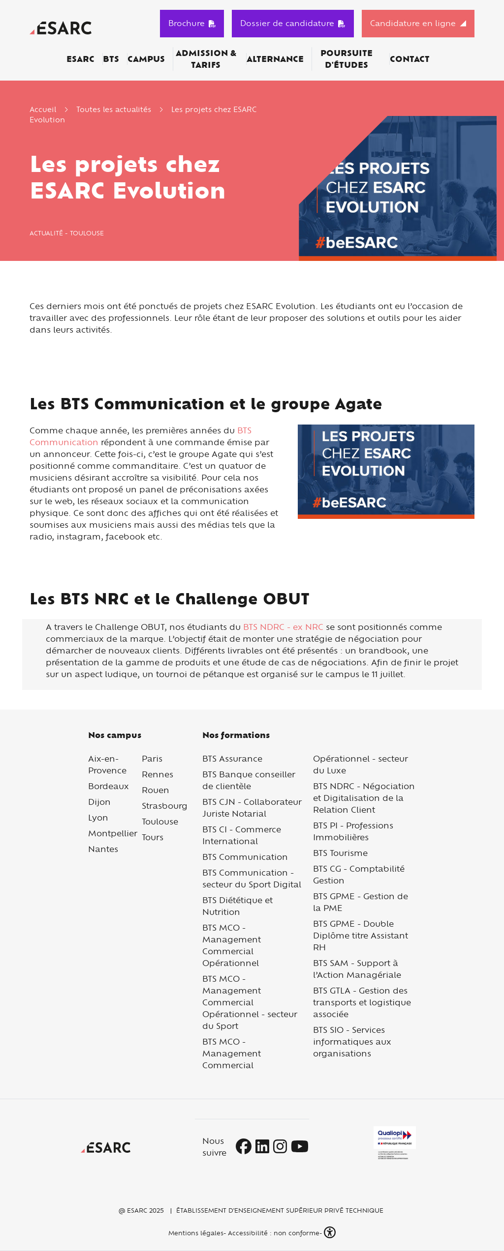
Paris (152, 758)
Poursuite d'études (346, 59)
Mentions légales (194, 1233)
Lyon (98, 817)
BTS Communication (245, 857)
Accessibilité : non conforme (273, 1233)
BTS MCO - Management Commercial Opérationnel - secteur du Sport (249, 1002)
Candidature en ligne (413, 23)
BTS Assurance (232, 758)
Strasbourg (165, 805)
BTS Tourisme (340, 853)
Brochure (192, 23)
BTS (111, 59)
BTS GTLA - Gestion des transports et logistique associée (362, 1002)
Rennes (157, 774)
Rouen (155, 790)
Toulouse (160, 821)
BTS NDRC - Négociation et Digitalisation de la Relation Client (364, 798)
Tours (152, 837)
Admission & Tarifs (206, 59)
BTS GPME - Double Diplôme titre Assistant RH (360, 935)
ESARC (80, 59)
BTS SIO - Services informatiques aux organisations (352, 1041)
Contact (410, 59)
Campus (146, 59)
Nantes (103, 849)
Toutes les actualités (113, 109)
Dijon (99, 801)
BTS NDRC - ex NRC (283, 627)
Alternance (275, 59)
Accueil (43, 109)
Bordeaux (108, 786)
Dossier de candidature (293, 23)
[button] (331, 1232)
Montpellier (112, 833)
